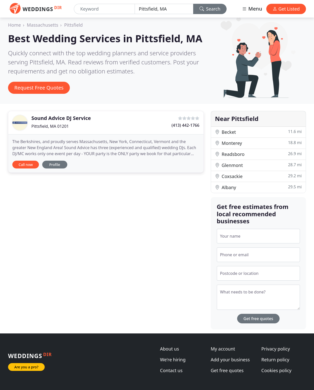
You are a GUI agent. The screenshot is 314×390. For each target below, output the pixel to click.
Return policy (275, 360)
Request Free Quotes (39, 87)
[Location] (164, 9)
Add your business (230, 360)
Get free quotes (258, 318)
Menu (252, 8)
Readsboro (258, 154)
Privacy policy (275, 349)
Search (210, 9)
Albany (258, 187)
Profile (54, 164)
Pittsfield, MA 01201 (50, 126)
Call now (26, 164)
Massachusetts (42, 25)
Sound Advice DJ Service (61, 118)
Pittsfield (73, 25)
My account (223, 349)
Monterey (258, 143)
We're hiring (173, 360)
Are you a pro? (26, 367)
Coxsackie (258, 176)
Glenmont (258, 165)
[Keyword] (104, 9)
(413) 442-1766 (185, 125)
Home (14, 25)
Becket (258, 132)
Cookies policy (276, 370)
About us (169, 349)
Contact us (171, 370)
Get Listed (286, 9)
